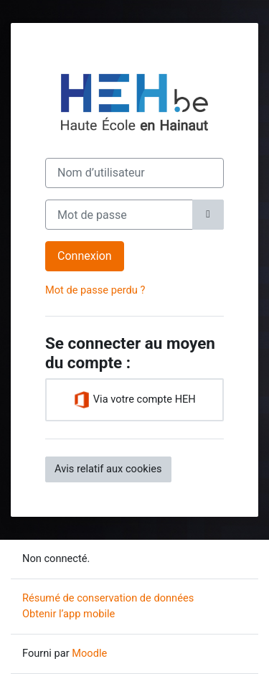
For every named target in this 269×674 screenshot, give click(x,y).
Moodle (89, 653)
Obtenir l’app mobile (68, 613)
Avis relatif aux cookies (108, 468)
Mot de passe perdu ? (95, 290)
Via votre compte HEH (134, 399)
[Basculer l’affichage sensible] (208, 215)
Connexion (84, 256)
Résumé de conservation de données (108, 597)
